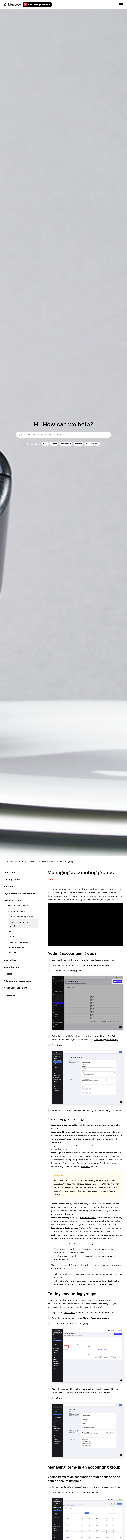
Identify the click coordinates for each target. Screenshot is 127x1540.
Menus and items (45, 862)
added (77, 1300)
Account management (15, 988)
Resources (9, 995)
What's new (10, 873)
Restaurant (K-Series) (37, 4)
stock (45, 444)
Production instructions (17, 942)
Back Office (69, 960)
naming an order (89, 1191)
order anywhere (92, 444)
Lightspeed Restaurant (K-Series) (19, 862)
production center (111, 896)
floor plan (85, 1167)
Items (9, 931)
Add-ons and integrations (17, 981)
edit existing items (77, 1111)
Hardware (9, 887)
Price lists (11, 953)
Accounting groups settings (75, 1392)
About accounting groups (21, 917)
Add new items (59, 1111)
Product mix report (100, 1207)
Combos (10, 936)
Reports (8, 974)
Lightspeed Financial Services (19, 893)
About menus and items (17, 906)
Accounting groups (66, 862)
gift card (78, 444)
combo (54, 444)
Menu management (15, 947)
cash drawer (66, 444)
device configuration (96, 1187)
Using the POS (11, 967)
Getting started (12, 879)
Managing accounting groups (20, 924)
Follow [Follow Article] (52, 880)
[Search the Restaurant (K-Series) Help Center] (63, 435)
